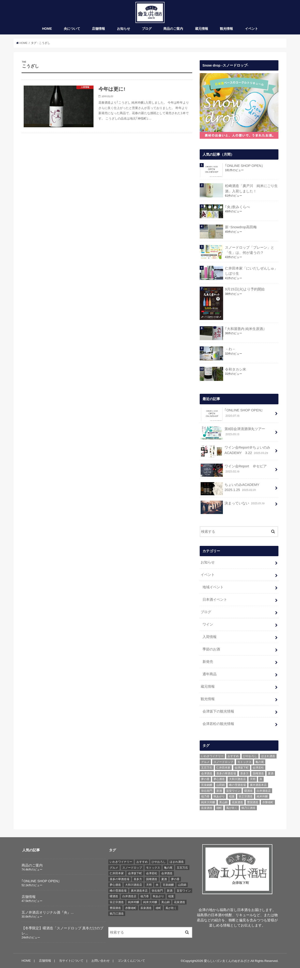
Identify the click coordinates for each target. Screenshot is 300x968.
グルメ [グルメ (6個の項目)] (205, 761)
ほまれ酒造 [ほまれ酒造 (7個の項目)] (268, 756)
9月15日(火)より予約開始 (245, 289)
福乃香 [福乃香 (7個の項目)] (205, 796)
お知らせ (123, 29)
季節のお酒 (211, 649)
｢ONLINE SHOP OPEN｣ (244, 166)
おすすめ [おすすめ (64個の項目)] (233, 756)
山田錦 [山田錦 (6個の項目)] (220, 784)
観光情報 (226, 29)
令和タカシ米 (235, 369)
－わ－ (230, 349)
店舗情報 (98, 29)
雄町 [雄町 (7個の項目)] (219, 808)
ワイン (207, 624)
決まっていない (233, 505)
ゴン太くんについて (131, 960)
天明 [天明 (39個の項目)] (252, 779)
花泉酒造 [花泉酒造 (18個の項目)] (237, 802)
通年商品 (209, 674)
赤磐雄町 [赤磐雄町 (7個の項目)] (268, 802)
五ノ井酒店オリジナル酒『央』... (48, 912)
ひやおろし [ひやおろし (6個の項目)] (250, 756)
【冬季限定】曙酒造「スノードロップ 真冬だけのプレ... (62, 930)
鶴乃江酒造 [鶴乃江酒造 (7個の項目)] (248, 808)
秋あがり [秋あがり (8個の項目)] (219, 796)
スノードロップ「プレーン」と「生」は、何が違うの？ (249, 250)
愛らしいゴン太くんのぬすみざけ (227, 960)
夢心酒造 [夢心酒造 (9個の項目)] (219, 779)
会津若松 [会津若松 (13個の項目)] (258, 767)
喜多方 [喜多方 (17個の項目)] (244, 773)
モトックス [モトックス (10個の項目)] (244, 761)
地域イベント (213, 587)
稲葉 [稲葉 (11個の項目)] (232, 796)
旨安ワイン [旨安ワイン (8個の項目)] (233, 790)
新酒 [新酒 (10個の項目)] (219, 790)
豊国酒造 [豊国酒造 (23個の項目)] (252, 802)
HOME (47, 29)
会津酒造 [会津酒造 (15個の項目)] (206, 773)
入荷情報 (209, 637)
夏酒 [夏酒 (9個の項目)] (271, 773)
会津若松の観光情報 (218, 723)
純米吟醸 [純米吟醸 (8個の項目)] (262, 796)
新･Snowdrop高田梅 (240, 227)
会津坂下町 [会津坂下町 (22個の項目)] (242, 767)
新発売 (207, 662)
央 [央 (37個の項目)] (260, 779)
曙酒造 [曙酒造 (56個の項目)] (248, 790)
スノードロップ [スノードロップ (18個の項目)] (223, 761)
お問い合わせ (100, 960)
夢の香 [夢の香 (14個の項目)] (205, 779)
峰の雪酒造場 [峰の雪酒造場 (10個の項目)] (237, 784)
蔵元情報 (201, 29)
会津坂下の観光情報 (218, 711)
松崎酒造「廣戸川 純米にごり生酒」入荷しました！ (251, 188)
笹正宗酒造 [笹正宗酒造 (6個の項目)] (246, 796)
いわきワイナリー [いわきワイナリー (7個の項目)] (212, 756)
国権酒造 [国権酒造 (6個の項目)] (258, 773)
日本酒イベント (214, 599)
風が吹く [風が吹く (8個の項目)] (231, 808)
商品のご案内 (173, 29)
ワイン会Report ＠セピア (233, 470)
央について (72, 29)
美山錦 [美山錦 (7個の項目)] (223, 802)
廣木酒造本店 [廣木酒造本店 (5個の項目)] (258, 784)
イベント (251, 29)
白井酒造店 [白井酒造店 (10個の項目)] (264, 790)
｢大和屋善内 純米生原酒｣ (245, 329)
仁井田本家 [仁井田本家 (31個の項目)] (223, 767)
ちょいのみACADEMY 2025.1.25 (232, 488)
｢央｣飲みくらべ (237, 207)
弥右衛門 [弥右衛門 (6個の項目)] (206, 790)
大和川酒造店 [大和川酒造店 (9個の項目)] (237, 779)
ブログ (147, 29)
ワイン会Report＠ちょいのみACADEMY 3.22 (235, 451)
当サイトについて (71, 960)
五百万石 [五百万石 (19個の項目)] (206, 767)
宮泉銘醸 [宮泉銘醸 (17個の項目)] (206, 784)
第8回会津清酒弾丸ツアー (233, 432)
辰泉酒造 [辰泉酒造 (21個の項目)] (206, 808)
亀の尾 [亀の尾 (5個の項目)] (259, 761)
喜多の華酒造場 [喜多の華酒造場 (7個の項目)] (226, 773)
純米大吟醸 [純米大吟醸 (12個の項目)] (208, 802)
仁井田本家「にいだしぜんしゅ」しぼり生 (251, 271)
